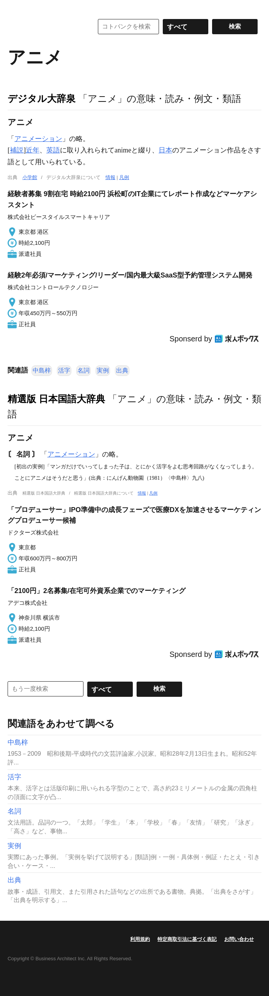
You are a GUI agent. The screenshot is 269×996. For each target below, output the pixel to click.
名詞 (83, 370)
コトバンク (45, 26)
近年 (32, 150)
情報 (110, 177)
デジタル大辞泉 (42, 98)
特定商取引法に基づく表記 (187, 939)
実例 (103, 370)
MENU (15, 7)
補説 (17, 150)
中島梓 (42, 370)
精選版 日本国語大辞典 (56, 398)
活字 (64, 370)
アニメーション (38, 139)
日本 (165, 150)
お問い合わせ (239, 939)
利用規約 (140, 939)
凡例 (124, 177)
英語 (53, 150)
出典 (122, 370)
